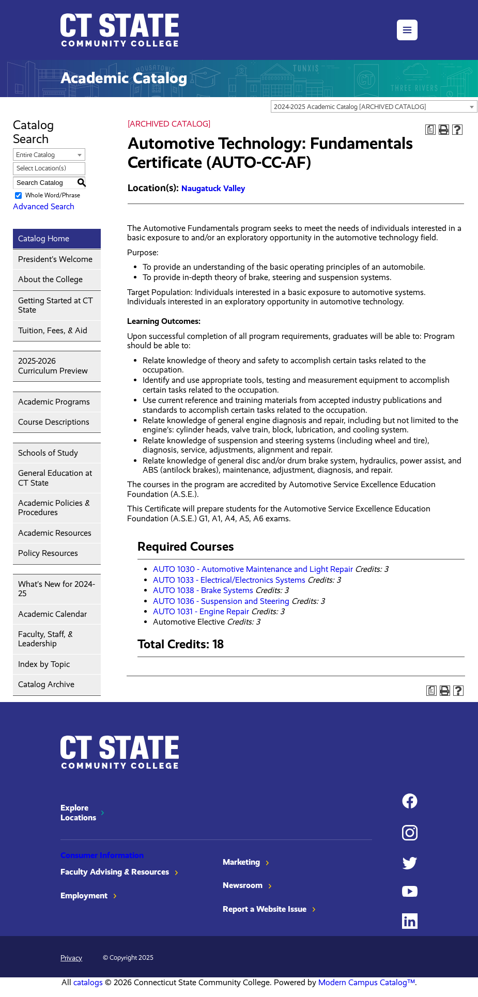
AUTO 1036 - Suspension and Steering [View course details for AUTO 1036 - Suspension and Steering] (221, 601)
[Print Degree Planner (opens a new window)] (430, 129)
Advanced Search (43, 206)
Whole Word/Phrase (52, 195)
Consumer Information (102, 855)
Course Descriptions (53, 422)
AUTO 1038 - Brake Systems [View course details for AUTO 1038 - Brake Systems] (203, 590)
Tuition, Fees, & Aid (52, 330)
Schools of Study (48, 453)
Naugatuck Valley (213, 188)
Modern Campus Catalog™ (366, 982)
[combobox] (374, 106)
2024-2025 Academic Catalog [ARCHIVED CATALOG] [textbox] (350, 107)
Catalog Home (43, 238)
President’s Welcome (55, 259)
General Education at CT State (55, 477)
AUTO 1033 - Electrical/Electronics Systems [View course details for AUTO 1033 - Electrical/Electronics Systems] (229, 580)
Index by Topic (44, 664)
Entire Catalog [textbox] (35, 155)
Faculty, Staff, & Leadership (45, 638)
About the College (50, 279)
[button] (407, 30)
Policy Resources (48, 553)
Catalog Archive (46, 684)
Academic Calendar (52, 614)
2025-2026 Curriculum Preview (53, 365)
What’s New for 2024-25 (56, 588)
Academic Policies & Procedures (54, 507)
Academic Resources (54, 533)
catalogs (88, 982)
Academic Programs (54, 402)
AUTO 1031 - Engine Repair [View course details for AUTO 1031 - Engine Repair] (201, 611)
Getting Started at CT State (55, 305)
